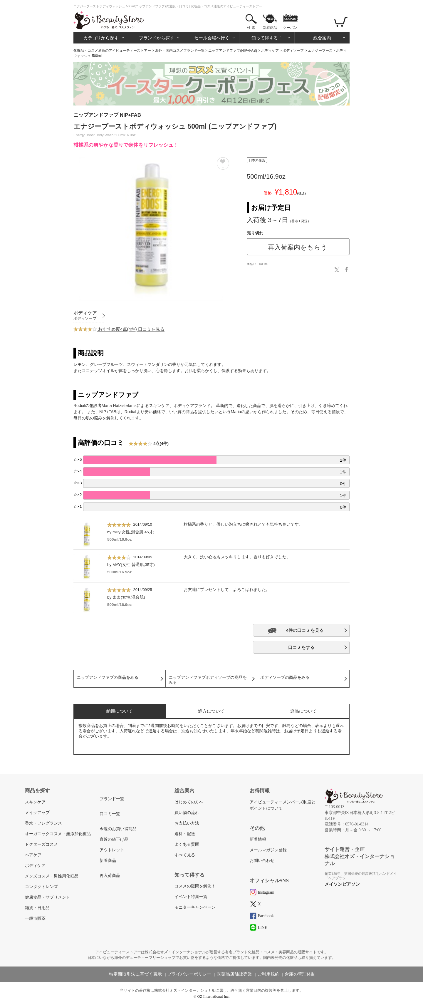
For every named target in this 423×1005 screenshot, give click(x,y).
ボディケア (270, 50)
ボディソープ (293, 50)
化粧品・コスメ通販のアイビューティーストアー (112, 50)
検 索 (251, 28)
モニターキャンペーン (195, 907)
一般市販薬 (35, 918)
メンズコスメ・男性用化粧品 (51, 876)
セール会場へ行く (211, 37)
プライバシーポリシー (189, 974)
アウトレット (112, 850)
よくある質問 (186, 844)
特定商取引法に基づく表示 (135, 974)
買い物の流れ (186, 812)
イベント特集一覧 (190, 897)
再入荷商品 (110, 875)
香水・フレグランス (43, 823)
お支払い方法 (186, 823)
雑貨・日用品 (37, 908)
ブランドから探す (156, 37)
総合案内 (322, 37)
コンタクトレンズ (41, 887)
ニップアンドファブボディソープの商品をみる (208, 680)
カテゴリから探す (101, 37)
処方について (211, 710)
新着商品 (270, 28)
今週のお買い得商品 (118, 829)
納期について (119, 710)
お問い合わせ (262, 860)
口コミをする (301, 647)
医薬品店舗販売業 (234, 974)
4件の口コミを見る (305, 630)
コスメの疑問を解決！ (195, 886)
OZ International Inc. (213, 996)
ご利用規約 (268, 974)
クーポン (290, 28)
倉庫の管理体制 (300, 974)
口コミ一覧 (110, 814)
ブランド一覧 (112, 799)
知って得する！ (266, 37)
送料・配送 (184, 834)
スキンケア (35, 802)
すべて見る (184, 855)
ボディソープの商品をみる (285, 677)
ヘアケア (33, 855)
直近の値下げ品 (114, 839)
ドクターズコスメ (41, 844)
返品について (303, 710)
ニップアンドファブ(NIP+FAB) (232, 50)
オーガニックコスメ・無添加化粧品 (58, 834)
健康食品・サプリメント (47, 897)
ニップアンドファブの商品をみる (107, 677)
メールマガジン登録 (268, 850)
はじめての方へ (188, 802)
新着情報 (258, 839)
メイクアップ (37, 812)
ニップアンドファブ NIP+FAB (107, 115)
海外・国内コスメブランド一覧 (179, 50)
